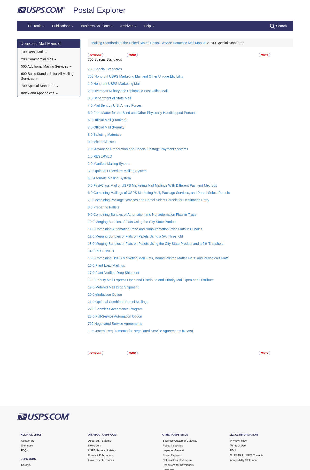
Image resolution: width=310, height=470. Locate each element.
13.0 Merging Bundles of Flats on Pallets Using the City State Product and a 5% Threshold (156, 244)
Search (278, 26)
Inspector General (173, 450)
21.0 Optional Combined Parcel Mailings (118, 302)
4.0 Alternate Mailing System (109, 178)
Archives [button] (128, 26)
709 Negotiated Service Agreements (115, 324)
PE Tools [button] (36, 26)
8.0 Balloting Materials (104, 134)
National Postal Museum (177, 460)
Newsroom (94, 445)
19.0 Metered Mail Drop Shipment (113, 287)
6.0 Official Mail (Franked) (107, 120)
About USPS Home (99, 440)
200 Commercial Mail (38, 59)
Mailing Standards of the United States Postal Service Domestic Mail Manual (149, 43)
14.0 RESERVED (101, 251)
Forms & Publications (101, 455)
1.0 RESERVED (100, 156)
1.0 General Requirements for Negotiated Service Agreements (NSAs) (140, 331)
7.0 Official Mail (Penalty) (106, 127)
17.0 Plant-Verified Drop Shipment (113, 273)
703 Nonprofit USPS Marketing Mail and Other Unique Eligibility (135, 76)
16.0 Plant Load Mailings (106, 265)
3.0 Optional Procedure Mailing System (117, 171)
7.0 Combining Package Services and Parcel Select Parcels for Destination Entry (148, 200)
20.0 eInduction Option (105, 294)
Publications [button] (63, 26)
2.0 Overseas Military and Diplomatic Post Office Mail (128, 91)
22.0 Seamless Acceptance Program (115, 309)
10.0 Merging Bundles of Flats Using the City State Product (132, 222)
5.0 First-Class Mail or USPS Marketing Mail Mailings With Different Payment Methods (152, 185)
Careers (26, 464)
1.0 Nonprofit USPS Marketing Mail (114, 84)
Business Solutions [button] (97, 26)
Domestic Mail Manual (41, 43)
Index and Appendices (39, 93)
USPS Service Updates (102, 450)
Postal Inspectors (173, 445)
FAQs (24, 450)
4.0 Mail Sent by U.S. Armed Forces (115, 105)
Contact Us (27, 440)
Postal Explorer (99, 10)
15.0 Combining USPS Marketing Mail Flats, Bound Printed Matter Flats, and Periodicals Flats (158, 258)
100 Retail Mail (34, 52)
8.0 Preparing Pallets (103, 207)
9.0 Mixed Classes (102, 142)
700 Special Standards (40, 86)
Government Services (101, 460)
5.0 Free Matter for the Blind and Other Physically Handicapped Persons (142, 113)
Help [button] (149, 26)
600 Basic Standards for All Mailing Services (47, 76)
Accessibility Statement (243, 460)
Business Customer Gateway (180, 440)
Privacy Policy (238, 440)
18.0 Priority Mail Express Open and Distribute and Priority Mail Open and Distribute (151, 280)
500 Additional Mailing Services (46, 66)
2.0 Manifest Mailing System (109, 164)
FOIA (233, 450)
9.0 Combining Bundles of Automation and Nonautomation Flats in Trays (142, 214)
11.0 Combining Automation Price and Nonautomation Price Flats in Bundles (145, 229)
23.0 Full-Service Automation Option (115, 316)
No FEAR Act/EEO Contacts (247, 455)
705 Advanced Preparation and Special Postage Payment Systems (138, 149)
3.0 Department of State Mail (109, 98)
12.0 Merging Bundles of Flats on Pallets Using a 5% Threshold (135, 236)
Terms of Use (238, 445)
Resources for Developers (178, 464)
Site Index (27, 445)
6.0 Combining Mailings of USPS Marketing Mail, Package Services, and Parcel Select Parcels (159, 193)
